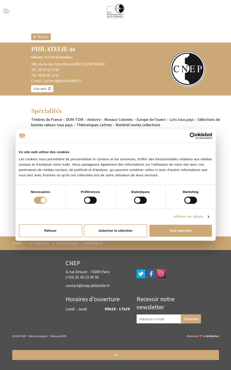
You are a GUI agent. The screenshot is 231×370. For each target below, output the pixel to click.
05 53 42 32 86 (48, 69)
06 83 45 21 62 (48, 75)
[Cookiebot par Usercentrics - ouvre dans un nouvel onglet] (192, 135)
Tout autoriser (180, 231)
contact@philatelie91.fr (62, 80)
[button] (115, 355)
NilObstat (212, 336)
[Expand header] (6, 11)
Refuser (50, 231)
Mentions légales (38, 336)
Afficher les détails (189, 216)
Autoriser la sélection (115, 231)
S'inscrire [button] (191, 319)
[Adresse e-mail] (169, 318)
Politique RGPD (58, 336)
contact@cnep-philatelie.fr (88, 285)
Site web (42, 88)
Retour (41, 37)
